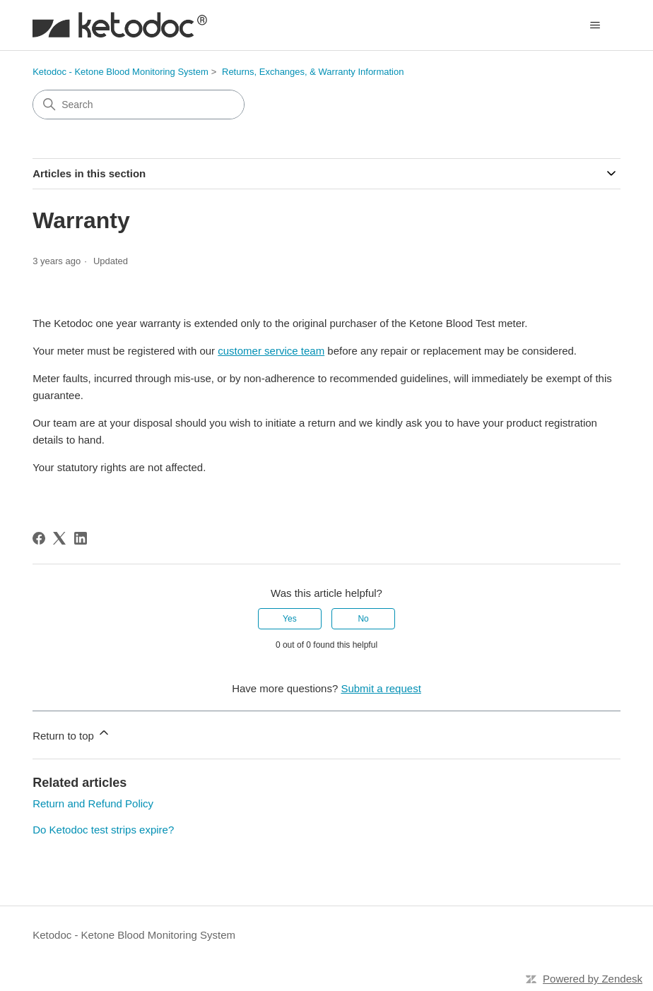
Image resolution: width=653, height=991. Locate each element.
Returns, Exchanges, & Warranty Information (313, 71)
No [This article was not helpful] (363, 619)
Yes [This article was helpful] (290, 619)
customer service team (271, 351)
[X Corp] (59, 538)
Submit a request (380, 688)
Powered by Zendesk (592, 979)
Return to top (72, 733)
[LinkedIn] (80, 538)
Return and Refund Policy (93, 803)
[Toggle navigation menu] (595, 25)
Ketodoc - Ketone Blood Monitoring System (120, 71)
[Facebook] (39, 538)
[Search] (138, 104)
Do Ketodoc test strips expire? (103, 830)
